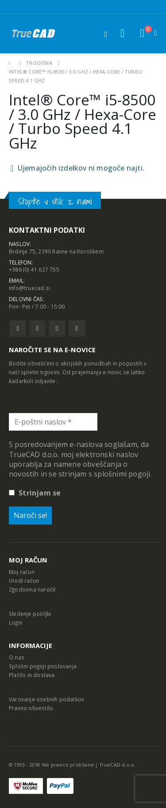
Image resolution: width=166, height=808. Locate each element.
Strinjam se (35, 493)
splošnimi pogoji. (122, 474)
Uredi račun (24, 580)
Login (16, 622)
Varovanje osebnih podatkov (46, 699)
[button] (122, 33)
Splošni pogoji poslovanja (43, 666)
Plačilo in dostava (32, 674)
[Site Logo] (33, 33)
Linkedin (77, 328)
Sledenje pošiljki (30, 613)
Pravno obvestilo (31, 707)
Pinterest (57, 328)
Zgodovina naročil (32, 589)
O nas (16, 657)
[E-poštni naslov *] (53, 422)
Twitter (37, 328)
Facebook (18, 328)
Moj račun (22, 571)
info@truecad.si (29, 287)
